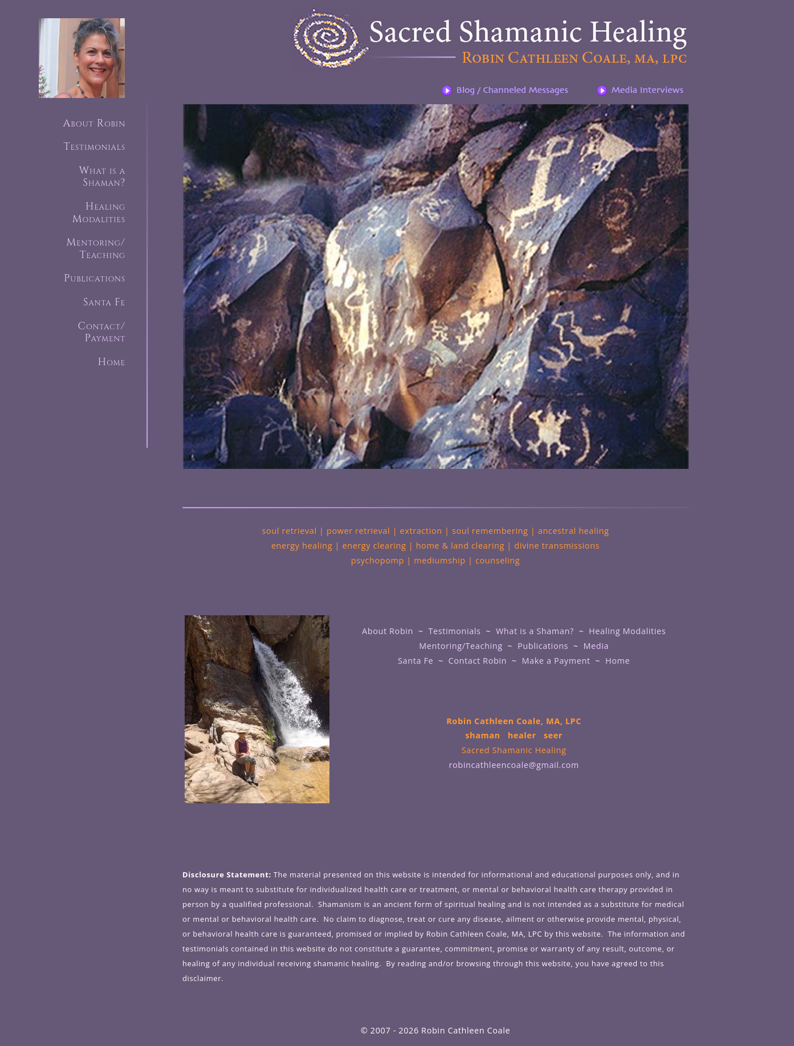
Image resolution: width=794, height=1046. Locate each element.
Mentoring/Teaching (460, 645)
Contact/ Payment (101, 332)
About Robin (94, 123)
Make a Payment (558, 660)
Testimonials (94, 147)
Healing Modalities (627, 631)
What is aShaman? (102, 177)
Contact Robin (478, 660)
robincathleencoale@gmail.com (514, 764)
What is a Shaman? (535, 631)
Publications (94, 278)
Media (596, 645)
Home (111, 362)
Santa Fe (104, 302)
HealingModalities (98, 212)
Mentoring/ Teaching (95, 248)
